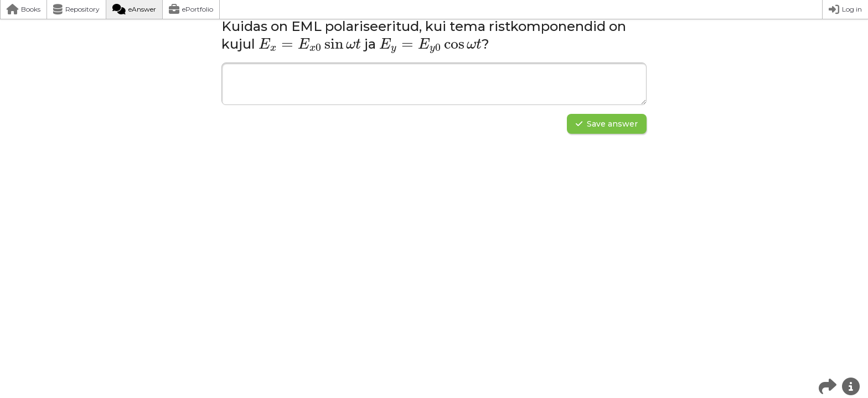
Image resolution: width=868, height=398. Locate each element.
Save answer (607, 124)
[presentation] (310, 44)
